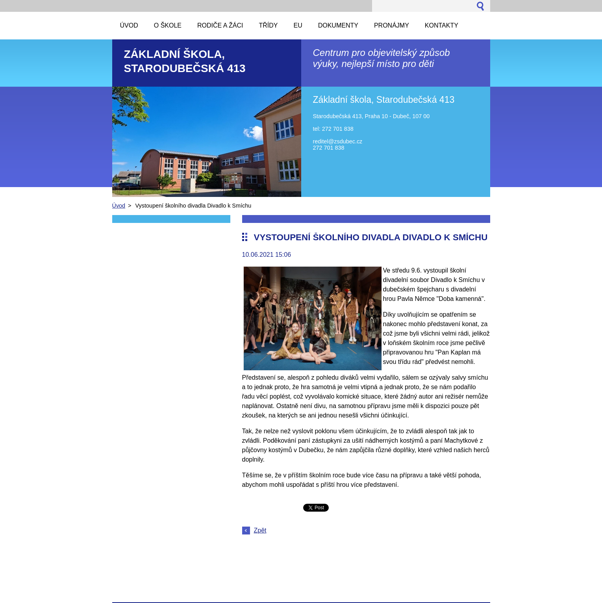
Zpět (260, 530)
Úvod (119, 205)
